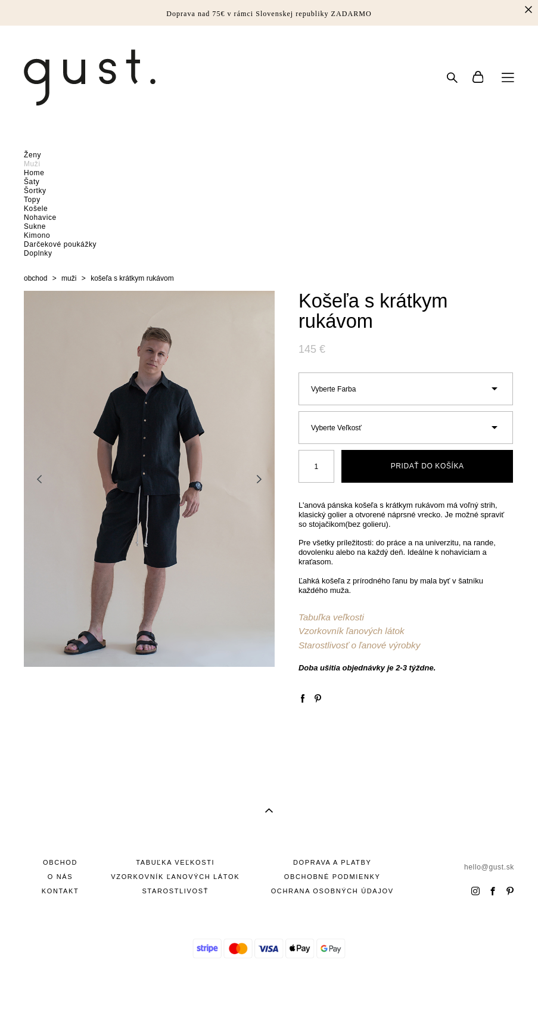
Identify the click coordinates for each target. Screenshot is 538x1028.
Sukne (35, 226)
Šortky (35, 191)
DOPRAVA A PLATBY (332, 862)
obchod (35, 278)
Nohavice (40, 217)
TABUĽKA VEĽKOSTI (175, 862)
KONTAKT (60, 891)
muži (68, 278)
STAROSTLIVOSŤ (175, 891)
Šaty (31, 182)
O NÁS (60, 876)
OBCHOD (60, 862)
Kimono (37, 235)
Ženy (32, 155)
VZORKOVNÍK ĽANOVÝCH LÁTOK (175, 876)
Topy (32, 199)
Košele (36, 208)
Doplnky (38, 253)
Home (34, 173)
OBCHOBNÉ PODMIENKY (332, 876)
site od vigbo (269, 1000)
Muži (32, 164)
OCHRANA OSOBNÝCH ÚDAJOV (332, 891)
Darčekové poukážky (60, 244)
